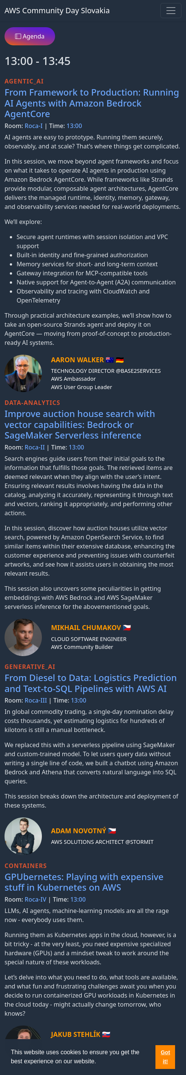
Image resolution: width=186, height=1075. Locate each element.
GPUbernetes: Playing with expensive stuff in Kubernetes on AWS (84, 882)
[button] (99, 1062)
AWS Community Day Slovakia (57, 10)
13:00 (74, 126)
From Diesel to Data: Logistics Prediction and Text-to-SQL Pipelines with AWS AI (91, 683)
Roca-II (35, 447)
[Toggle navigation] (170, 10)
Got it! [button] (165, 1056)
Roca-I (34, 126)
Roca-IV (35, 899)
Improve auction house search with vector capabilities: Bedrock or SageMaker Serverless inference (80, 424)
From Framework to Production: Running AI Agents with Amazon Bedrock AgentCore (92, 103)
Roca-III (36, 700)
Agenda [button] (30, 36)
